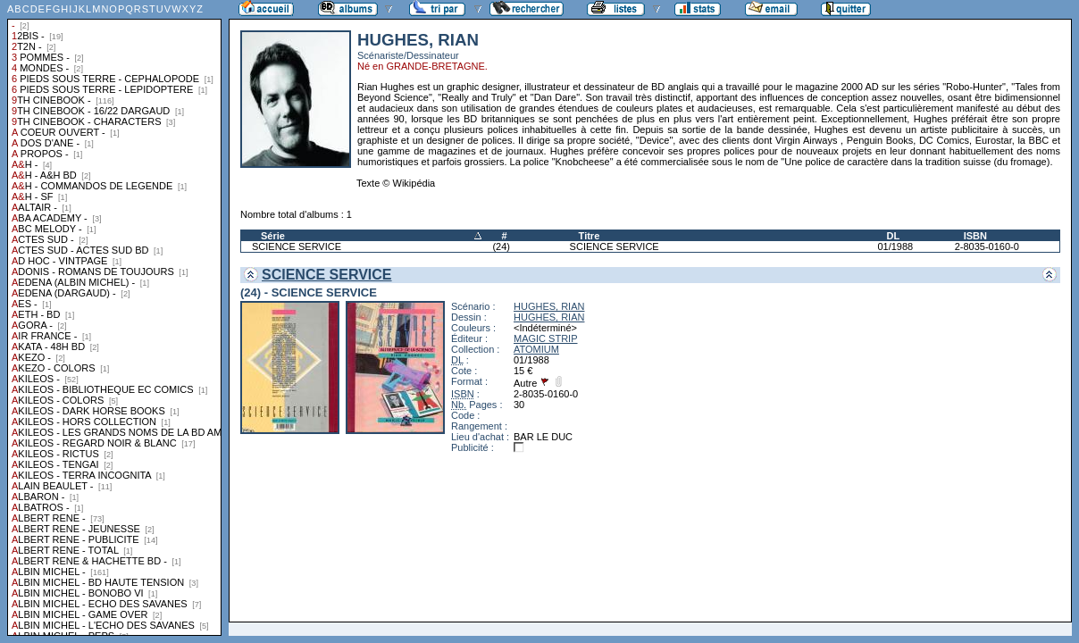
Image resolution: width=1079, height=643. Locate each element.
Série (273, 235)
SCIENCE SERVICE (296, 246)
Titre (589, 235)
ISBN (975, 235)
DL (892, 235)
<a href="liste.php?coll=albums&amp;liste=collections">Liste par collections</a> (114, 318)
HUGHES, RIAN (549, 306)
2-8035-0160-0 (987, 246)
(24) (501, 246)
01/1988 (895, 246)
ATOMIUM (536, 349)
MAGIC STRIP (546, 338)
